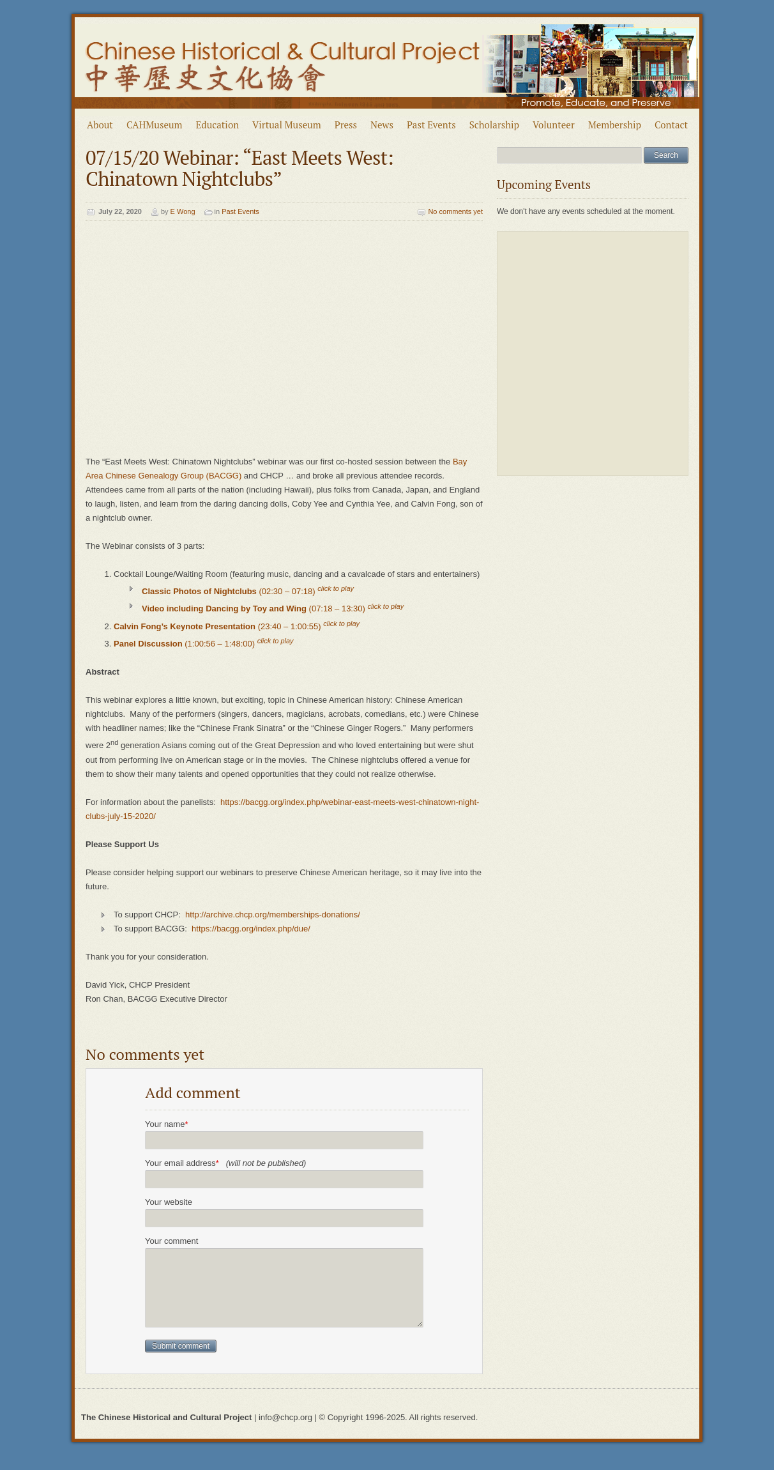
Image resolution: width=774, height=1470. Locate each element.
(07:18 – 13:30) (273, 609)
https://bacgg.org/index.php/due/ (251, 928)
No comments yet (455, 211)
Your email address (225, 1163)
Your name (166, 1124)
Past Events (431, 124)
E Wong (183, 211)
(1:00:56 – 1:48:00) (204, 643)
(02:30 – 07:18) (248, 591)
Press (346, 124)
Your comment (171, 1241)
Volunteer (554, 124)
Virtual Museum (286, 124)
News (381, 124)
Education (217, 124)
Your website (168, 1202)
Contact (671, 124)
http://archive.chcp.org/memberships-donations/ (273, 914)
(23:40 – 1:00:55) (237, 626)
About (100, 124)
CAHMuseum (154, 124)
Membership (614, 124)
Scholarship (494, 124)
